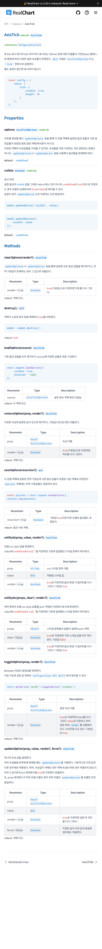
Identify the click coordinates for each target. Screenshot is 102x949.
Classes (16, 24)
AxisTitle (90, 862)
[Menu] (95, 12)
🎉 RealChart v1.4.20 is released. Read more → (51, 3)
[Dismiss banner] (98, 3)
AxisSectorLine (16, 862)
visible (20, 184)
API (6, 24)
